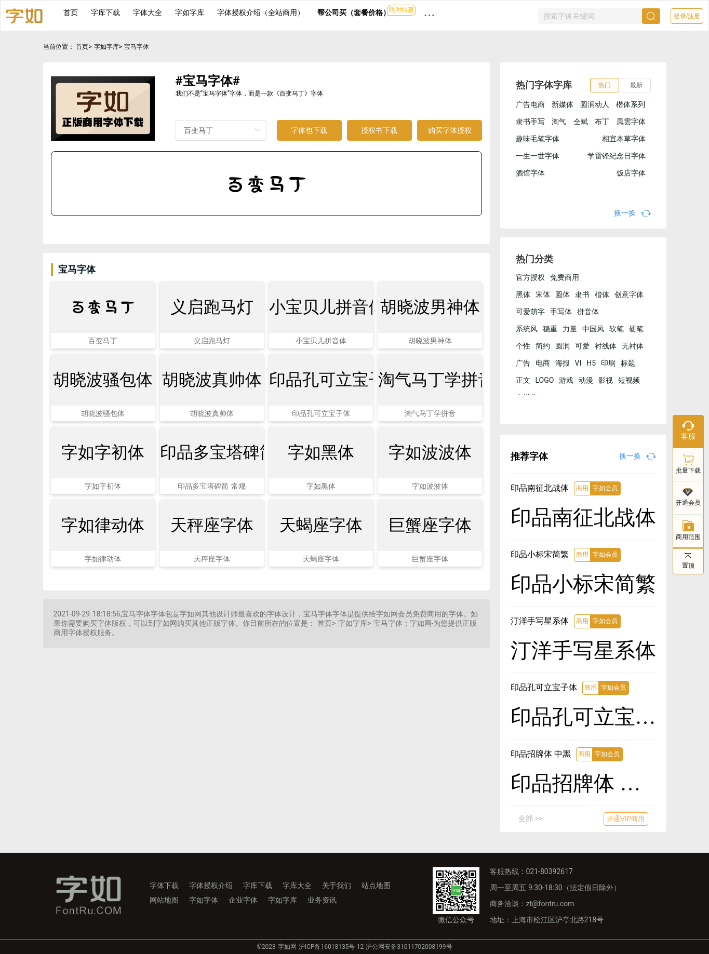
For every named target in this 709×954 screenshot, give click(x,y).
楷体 (602, 294)
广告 (523, 363)
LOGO (545, 380)
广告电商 (530, 104)
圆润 (562, 346)
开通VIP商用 (626, 819)
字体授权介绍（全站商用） (260, 12)
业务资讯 (322, 900)
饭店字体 (631, 173)
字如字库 (189, 12)
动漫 (586, 380)
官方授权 (530, 277)
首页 (70, 12)
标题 (628, 363)
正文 (523, 380)
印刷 (608, 363)
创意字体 (629, 294)
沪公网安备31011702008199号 (409, 946)
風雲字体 (631, 121)
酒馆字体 (530, 173)
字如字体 (203, 900)
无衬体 (633, 346)
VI (578, 363)
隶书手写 (530, 121)
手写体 (561, 311)
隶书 (582, 294)
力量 (570, 329)
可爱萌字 (530, 311)
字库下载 (105, 12)
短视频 (629, 380)
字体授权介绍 (211, 885)
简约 (543, 346)
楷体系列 (630, 104)
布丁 (602, 121)
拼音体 (588, 311)
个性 (523, 346)
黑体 (523, 294)
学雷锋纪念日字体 (616, 156)
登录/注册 (687, 16)
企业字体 (243, 900)
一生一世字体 (537, 156)
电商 (543, 363)
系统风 (527, 329)
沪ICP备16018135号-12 (331, 946)
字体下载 (164, 885)
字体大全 (147, 12)
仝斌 (580, 121)
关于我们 (336, 885)
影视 (605, 380)
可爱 (582, 346)
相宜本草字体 (624, 139)
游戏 (566, 380)
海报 (562, 363)
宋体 (543, 294)
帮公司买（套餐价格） (353, 12)
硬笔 (636, 329)
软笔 (616, 329)
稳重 (550, 329)
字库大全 (297, 885)
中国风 (593, 329)
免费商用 (564, 277)
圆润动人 (594, 104)
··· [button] (429, 15)
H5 (591, 363)
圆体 (562, 294)
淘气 (559, 121)
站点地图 (376, 885)
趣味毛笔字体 (537, 139)
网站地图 (164, 900)
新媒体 (562, 104)
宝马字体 (136, 46)
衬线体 (606, 346)
